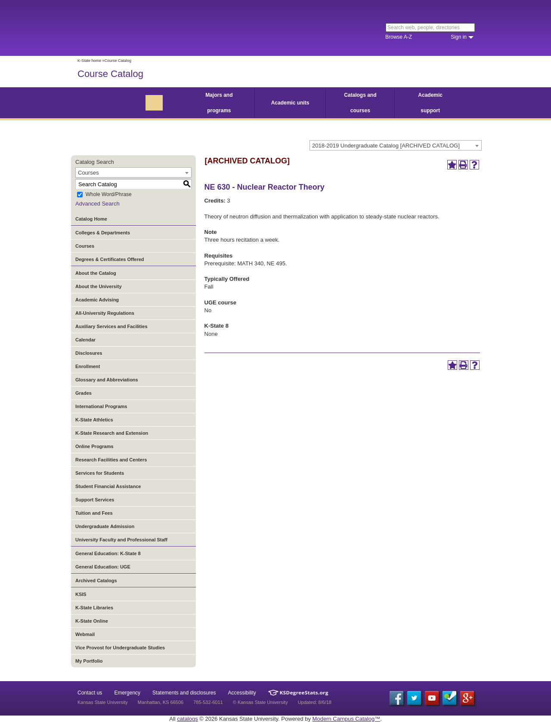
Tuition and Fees (94, 513)
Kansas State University (147, 28)
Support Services (94, 499)
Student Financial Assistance (108, 486)
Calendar (85, 339)
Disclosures (88, 353)
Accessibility (242, 693)
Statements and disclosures (184, 693)
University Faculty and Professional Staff (121, 539)
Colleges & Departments (102, 232)
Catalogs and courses (360, 103)
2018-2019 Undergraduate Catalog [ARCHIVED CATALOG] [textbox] (386, 145)
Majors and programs (218, 103)
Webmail (85, 634)
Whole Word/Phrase (109, 195)
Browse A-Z (398, 37)
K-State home (89, 60)
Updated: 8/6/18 (314, 702)
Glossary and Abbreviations (106, 379)
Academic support (430, 103)
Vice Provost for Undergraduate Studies (120, 647)
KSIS (81, 594)
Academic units (290, 103)
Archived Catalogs (96, 580)
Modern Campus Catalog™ (347, 719)
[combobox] (396, 145)
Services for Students (99, 473)
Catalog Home (91, 218)
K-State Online (91, 621)
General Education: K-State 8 (108, 553)
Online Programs (94, 446)
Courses (84, 246)
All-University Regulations (104, 313)
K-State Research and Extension (111, 433)
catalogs (187, 719)
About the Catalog (95, 273)
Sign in (459, 37)
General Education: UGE (102, 566)
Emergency (127, 693)
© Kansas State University (260, 702)
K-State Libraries (94, 607)
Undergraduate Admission (104, 526)
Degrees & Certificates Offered (109, 259)
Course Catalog (110, 73)
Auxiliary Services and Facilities (111, 326)
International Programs (101, 406)
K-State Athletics (94, 419)
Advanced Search (97, 203)
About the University (98, 286)
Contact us (89, 693)
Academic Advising (97, 299)
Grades (83, 393)
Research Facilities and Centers (111, 459)
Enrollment (87, 366)
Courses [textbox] (88, 172)
